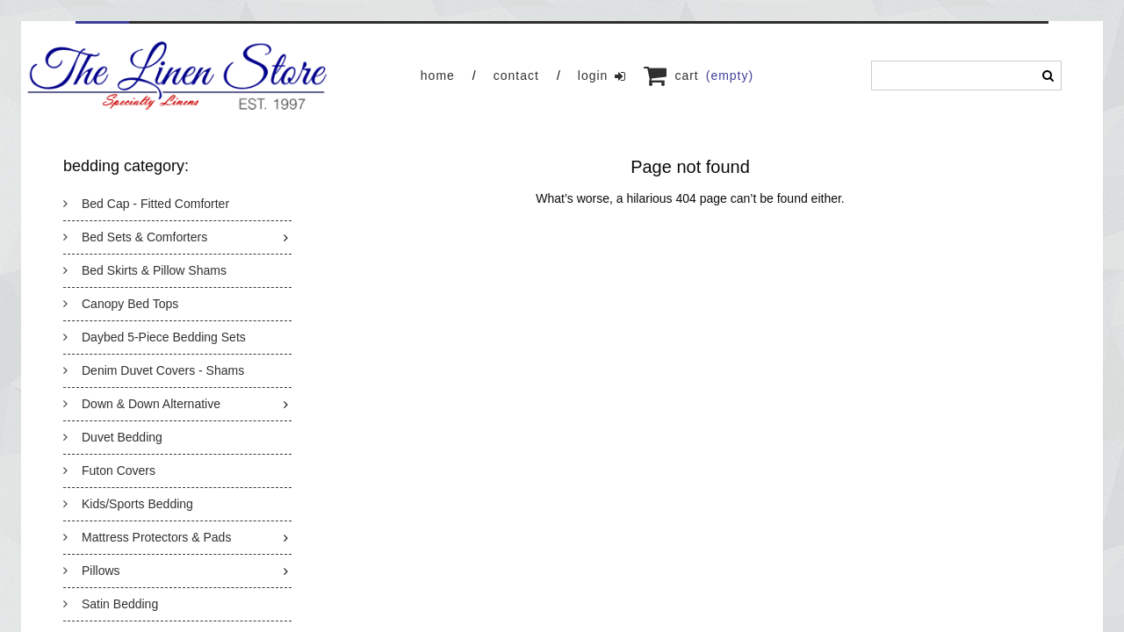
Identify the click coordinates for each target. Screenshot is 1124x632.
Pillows (91, 571)
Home (438, 75)
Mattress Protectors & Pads (147, 537)
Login (602, 75)
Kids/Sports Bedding (128, 504)
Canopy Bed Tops (120, 304)
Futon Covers (109, 470)
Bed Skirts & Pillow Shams (145, 270)
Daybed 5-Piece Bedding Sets (154, 337)
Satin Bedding (110, 604)
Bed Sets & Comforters (135, 237)
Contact (516, 75)
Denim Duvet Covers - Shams (153, 370)
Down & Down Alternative (141, 404)
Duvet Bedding (112, 437)
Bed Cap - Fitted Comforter (146, 204)
